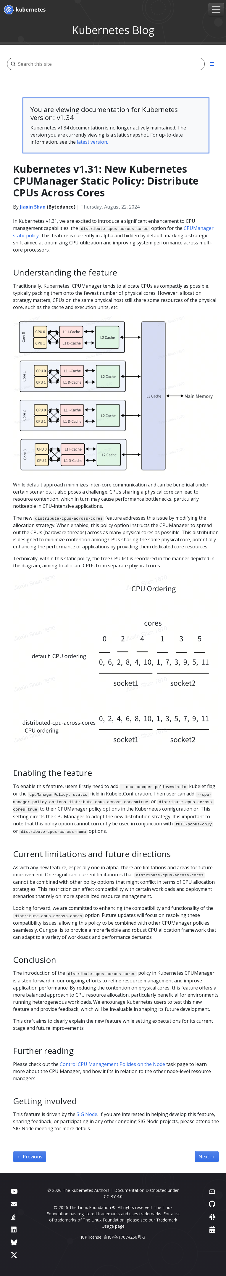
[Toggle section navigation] (211, 64)
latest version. (92, 142)
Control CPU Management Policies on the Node (112, 1064)
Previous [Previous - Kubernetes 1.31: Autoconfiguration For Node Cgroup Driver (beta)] (29, 1156)
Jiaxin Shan (33, 207)
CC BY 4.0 (113, 1196)
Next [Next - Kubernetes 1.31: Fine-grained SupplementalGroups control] (206, 1156)
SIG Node (87, 1114)
